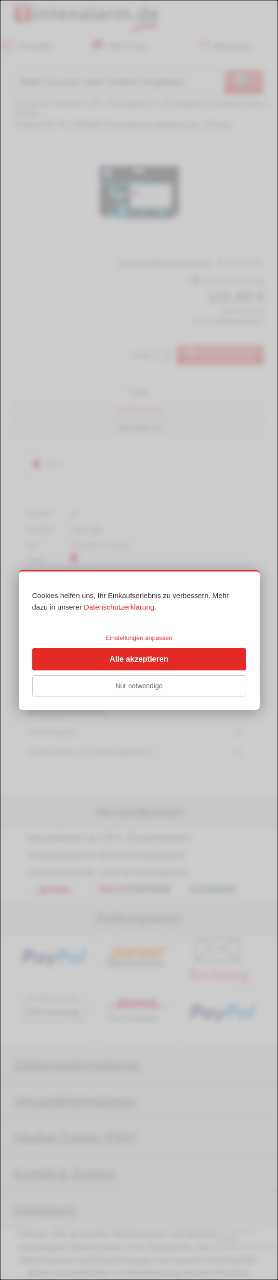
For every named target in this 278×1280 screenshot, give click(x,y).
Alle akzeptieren (139, 659)
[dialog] (139, 640)
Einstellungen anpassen (139, 637)
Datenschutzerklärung (119, 607)
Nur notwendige (138, 686)
